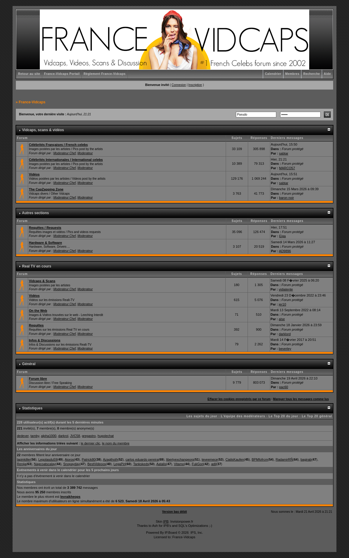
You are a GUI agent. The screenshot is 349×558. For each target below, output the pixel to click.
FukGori (198, 464)
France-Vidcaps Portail (62, 73)
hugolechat (106, 436)
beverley (285, 348)
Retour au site (29, 73)
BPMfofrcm (260, 459)
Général (29, 364)
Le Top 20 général (317, 416)
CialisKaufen (234, 459)
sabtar (283, 153)
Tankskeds (141, 464)
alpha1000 (48, 436)
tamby (35, 436)
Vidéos (34, 174)
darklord (285, 334)
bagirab (306, 459)
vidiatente (286, 289)
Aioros (69, 459)
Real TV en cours (36, 266)
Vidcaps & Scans (42, 281)
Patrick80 (88, 459)
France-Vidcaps (32, 102)
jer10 (282, 304)
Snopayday (71, 464)
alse (282, 319)
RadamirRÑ (284, 459)
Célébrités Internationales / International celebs (66, 159)
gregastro (88, 436)
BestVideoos (96, 464)
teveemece (210, 459)
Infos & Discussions (44, 340)
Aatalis (161, 464)
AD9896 (285, 251)
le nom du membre (116, 443)
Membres (292, 73)
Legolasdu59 (47, 459)
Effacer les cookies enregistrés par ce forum (239, 399)
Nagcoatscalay (44, 464)
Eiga (282, 236)
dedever (22, 436)
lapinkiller (24, 459)
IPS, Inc (196, 532)
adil (213, 464)
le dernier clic (90, 443)
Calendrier (273, 73)
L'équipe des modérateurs (243, 416)
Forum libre (38, 378)
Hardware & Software (45, 242)
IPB (166, 521)
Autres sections (35, 213)
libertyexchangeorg (180, 459)
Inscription (195, 85)
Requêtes (36, 325)
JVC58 (75, 436)
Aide (327, 73)
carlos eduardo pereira (141, 459)
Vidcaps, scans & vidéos (43, 130)
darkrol (63, 436)
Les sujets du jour (202, 416)
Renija (21, 464)
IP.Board (171, 532)
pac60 (283, 387)
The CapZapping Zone (46, 189)
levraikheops (70, 496)
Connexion (179, 85)
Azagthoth (110, 459)
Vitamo (179, 464)
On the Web (38, 310)
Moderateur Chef (64, 153)
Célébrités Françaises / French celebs (58, 144)
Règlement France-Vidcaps (104, 73)
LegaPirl (119, 464)
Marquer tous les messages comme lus (301, 399)
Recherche (311, 73)
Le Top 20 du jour (283, 416)
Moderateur (85, 153)
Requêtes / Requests (45, 227)
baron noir (286, 197)
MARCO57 (287, 168)
